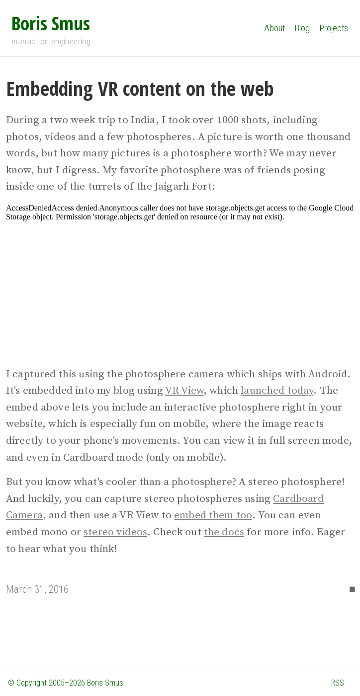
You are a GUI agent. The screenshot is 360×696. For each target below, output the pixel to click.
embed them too (213, 515)
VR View (184, 390)
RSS (337, 683)
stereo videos (115, 532)
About (274, 28)
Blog (302, 28)
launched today (277, 390)
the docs (224, 532)
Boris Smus (50, 23)
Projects (334, 28)
